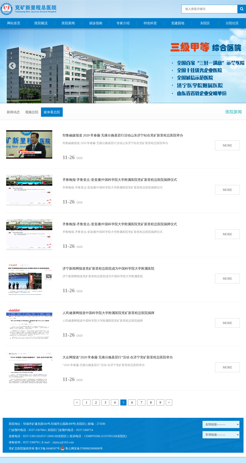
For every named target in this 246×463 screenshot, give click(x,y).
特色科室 (150, 23)
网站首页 (13, 23)
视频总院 (31, 112)
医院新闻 (68, 23)
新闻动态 (13, 112)
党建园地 (177, 23)
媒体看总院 (52, 112)
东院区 (205, 23)
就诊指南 (95, 23)
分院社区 (232, 23)
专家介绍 (123, 23)
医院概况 (41, 23)
